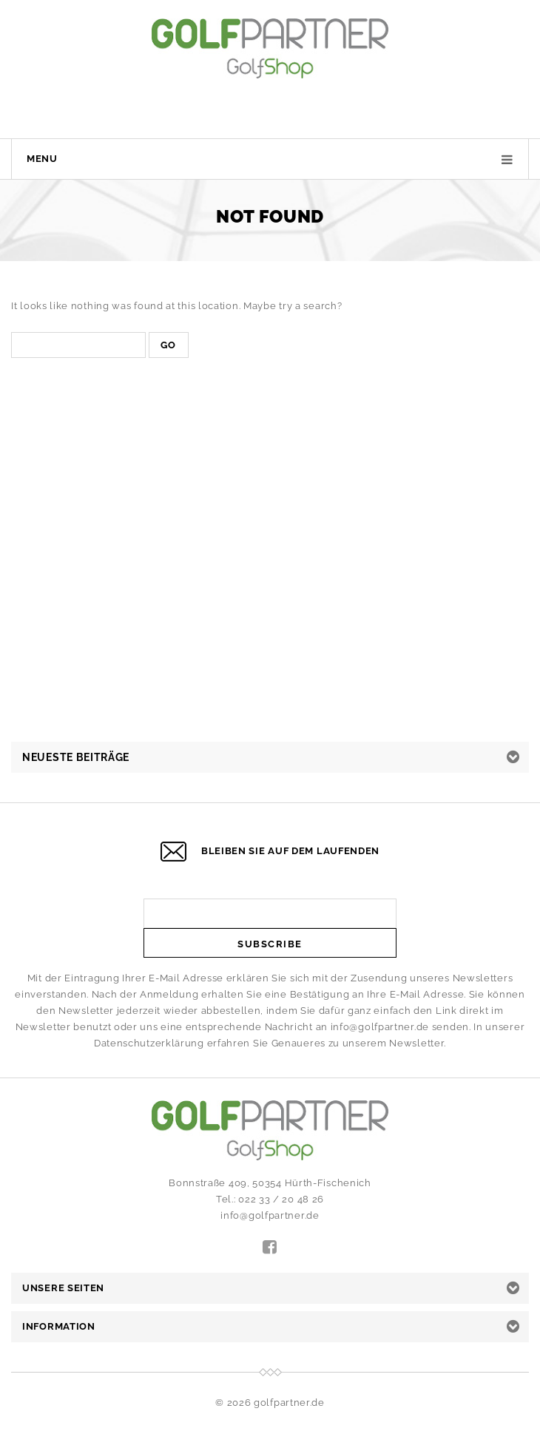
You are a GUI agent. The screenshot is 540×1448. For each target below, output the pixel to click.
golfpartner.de (289, 1402)
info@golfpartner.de (380, 1026)
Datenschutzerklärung (149, 1043)
